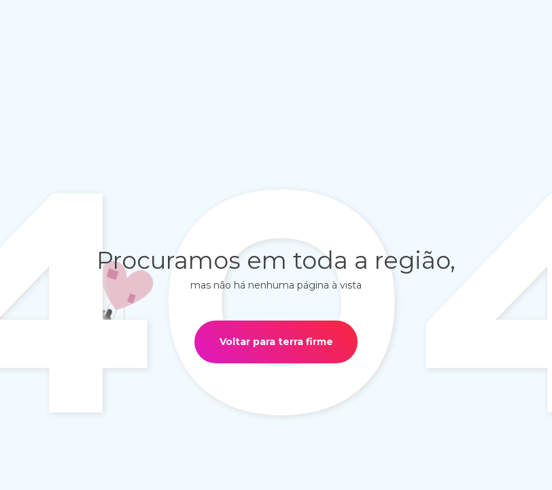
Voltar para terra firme (276, 342)
